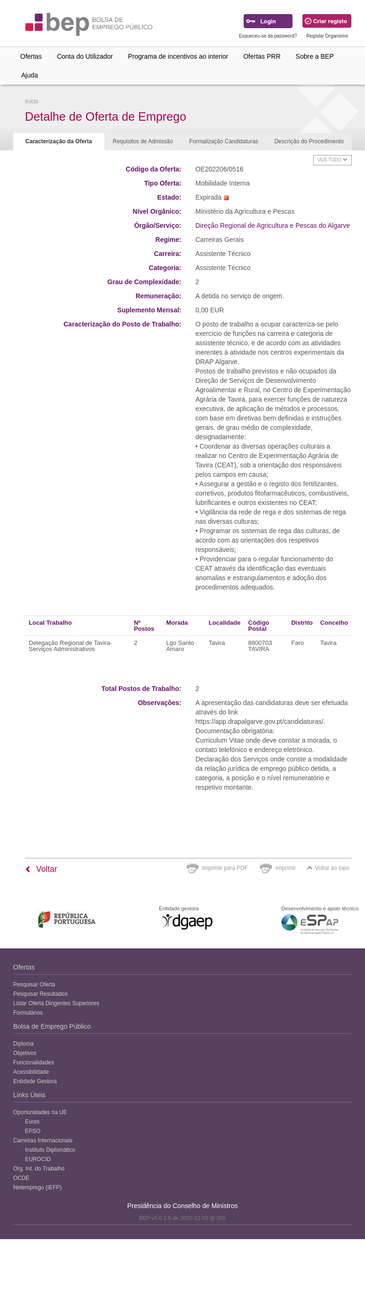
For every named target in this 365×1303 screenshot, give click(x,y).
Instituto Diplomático (50, 1150)
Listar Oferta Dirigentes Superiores (56, 1003)
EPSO (32, 1131)
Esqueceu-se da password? (268, 36)
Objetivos (25, 1053)
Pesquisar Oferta (34, 984)
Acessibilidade (31, 1072)
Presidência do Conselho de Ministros (182, 1206)
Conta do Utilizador (85, 56)
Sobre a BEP (315, 56)
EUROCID (38, 1159)
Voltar (41, 869)
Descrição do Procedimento (308, 141)
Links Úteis (29, 1095)
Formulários (28, 1012)
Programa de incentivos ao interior (178, 56)
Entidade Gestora (35, 1081)
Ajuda (29, 75)
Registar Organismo (327, 36)
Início (31, 101)
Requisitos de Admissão (143, 141)
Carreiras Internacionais (42, 1140)
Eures (32, 1121)
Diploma (23, 1043)
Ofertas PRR (261, 56)
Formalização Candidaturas (223, 141)
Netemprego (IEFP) (37, 1187)
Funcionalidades (33, 1062)
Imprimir (286, 868)
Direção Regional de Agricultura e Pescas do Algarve (273, 225)
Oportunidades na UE (40, 1112)
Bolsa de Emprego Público (52, 1026)
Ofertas (31, 56)
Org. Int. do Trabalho (38, 1168)
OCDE (21, 1178)
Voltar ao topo (328, 868)
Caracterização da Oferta (58, 141)
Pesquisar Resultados (40, 994)
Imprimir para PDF (225, 868)
